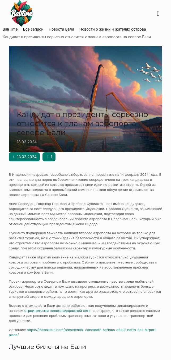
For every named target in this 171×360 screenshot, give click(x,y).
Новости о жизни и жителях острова (50, 101)
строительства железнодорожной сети (57, 310)
